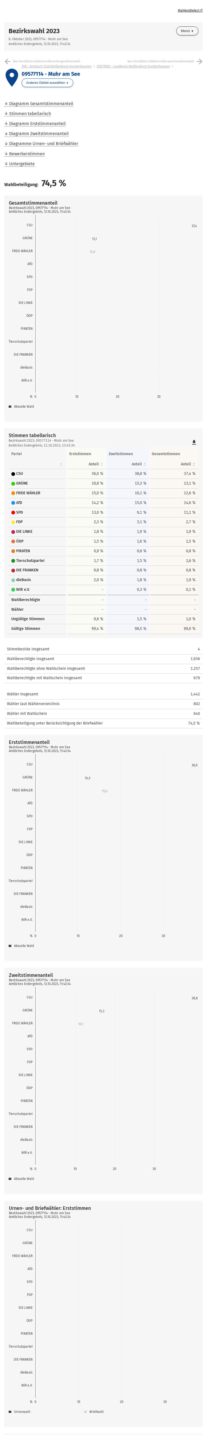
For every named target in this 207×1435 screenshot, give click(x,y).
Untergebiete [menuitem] (22, 163)
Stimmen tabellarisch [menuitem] (30, 113)
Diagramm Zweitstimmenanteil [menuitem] (39, 133)
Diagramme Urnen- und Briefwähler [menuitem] (43, 143)
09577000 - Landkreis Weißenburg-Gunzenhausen (133, 66)
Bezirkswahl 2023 (34, 31)
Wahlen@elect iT (190, 10)
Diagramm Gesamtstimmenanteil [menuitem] (41, 103)
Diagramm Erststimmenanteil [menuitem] (37, 123)
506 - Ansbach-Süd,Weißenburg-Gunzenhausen (56, 66)
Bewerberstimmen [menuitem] (27, 153)
